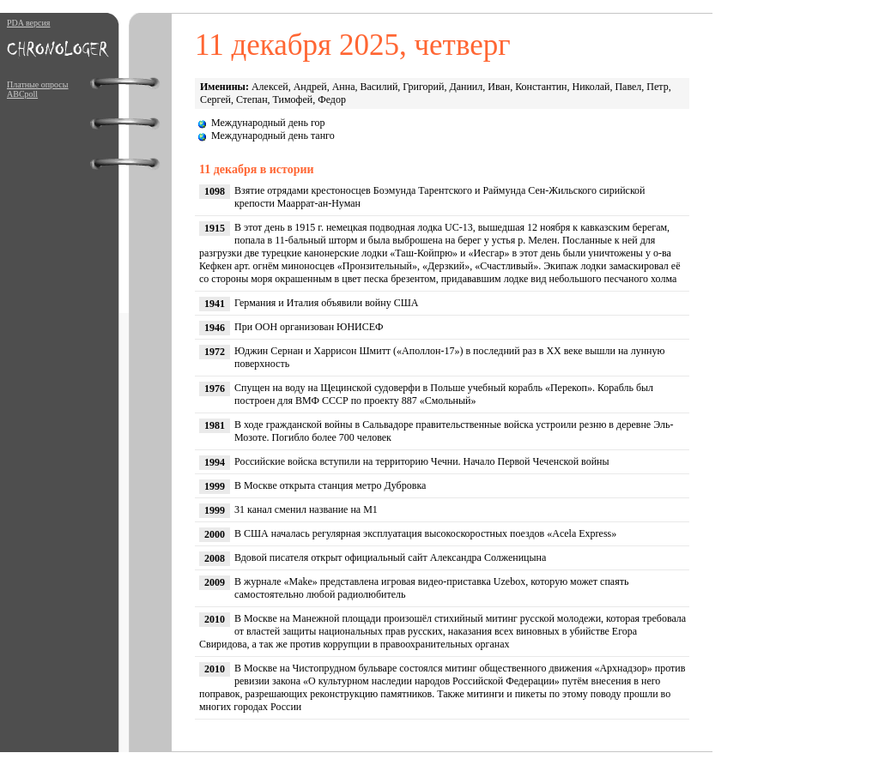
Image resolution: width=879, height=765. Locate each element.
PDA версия (28, 22)
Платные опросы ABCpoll (38, 89)
